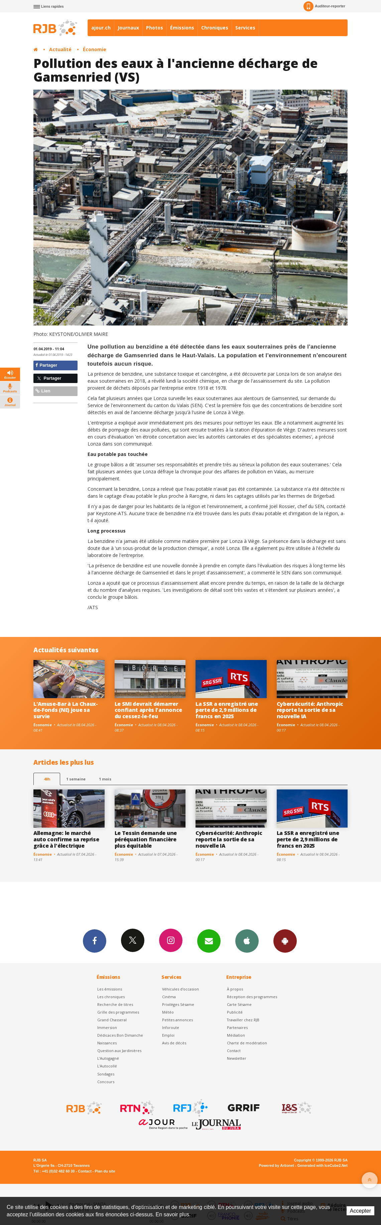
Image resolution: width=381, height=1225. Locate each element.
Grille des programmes (118, 1012)
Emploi (168, 1035)
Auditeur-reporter (324, 6)
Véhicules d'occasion (180, 989)
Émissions (182, 27)
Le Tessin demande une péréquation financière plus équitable (146, 839)
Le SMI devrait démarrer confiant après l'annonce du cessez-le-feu (148, 710)
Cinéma (169, 997)
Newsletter (236, 1058)
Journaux (128, 27)
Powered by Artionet (276, 1165)
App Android (285, 940)
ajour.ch (101, 27)
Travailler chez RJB (243, 1020)
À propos (235, 989)
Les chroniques (111, 997)
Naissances (107, 1043)
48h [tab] (47, 778)
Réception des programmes (252, 997)
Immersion (107, 1027)
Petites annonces (177, 1020)
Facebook (94, 940)
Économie (94, 49)
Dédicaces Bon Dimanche (120, 1035)
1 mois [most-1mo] (105, 778)
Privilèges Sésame (178, 1004)
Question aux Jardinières (119, 1050)
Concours (105, 1081)
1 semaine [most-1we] (76, 778)
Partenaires (237, 1027)
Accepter (360, 1211)
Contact (234, 1050)
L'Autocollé (107, 1066)
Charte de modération (247, 1043)
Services (245, 27)
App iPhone (247, 940)
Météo (168, 1012)
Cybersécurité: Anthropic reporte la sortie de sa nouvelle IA (310, 710)
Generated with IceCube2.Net (322, 1165)
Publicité (235, 1012)
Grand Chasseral (112, 1020)
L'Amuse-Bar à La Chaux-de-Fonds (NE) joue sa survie (65, 710)
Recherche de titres (115, 1004)
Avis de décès (174, 1043)
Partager (46, 365)
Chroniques (214, 27)
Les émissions (109, 989)
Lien (42, 390)
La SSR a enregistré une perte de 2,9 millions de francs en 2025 (227, 710)
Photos (154, 27)
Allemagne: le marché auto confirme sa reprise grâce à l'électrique (66, 839)
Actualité (60, 49)
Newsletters (209, 940)
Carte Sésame (239, 1004)
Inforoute (170, 1027)
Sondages (105, 1074)
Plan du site (105, 1171)
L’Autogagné (108, 1058)
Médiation (236, 1035)
